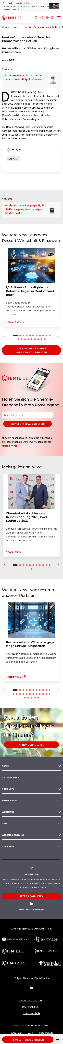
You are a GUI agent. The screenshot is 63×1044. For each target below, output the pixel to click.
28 (38, 698)
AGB (30, 1032)
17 (35, 339)
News (5, 766)
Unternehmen (10, 777)
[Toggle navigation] (59, 18)
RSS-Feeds (8, 846)
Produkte (8, 789)
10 (46, 335)
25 (28, 698)
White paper (9, 800)
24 (25, 698)
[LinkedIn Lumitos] (31, 987)
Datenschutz (46, 1032)
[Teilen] (41, 18)
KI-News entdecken (31, 744)
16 (31, 339)
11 (49, 335)
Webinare (8, 812)
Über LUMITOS (30, 1006)
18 (38, 339)
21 (43, 694)
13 (22, 339)
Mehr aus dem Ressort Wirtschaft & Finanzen (31, 350)
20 (45, 339)
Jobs (5, 823)
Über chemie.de (31, 1013)
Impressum (16, 1032)
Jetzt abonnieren (31, 896)
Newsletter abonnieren (27, 423)
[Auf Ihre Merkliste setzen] (52, 18)
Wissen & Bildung (13, 835)
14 (25, 339)
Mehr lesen (12, 446)
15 (28, 339)
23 (49, 694)
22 (46, 694)
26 (31, 698)
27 (35, 698)
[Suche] (36, 18)
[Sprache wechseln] (47, 18)
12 (18, 339)
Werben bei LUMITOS (30, 1000)
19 (41, 339)
